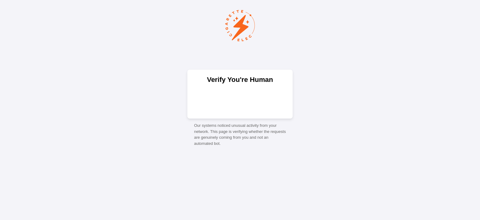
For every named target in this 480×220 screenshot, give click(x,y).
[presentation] (240, 100)
